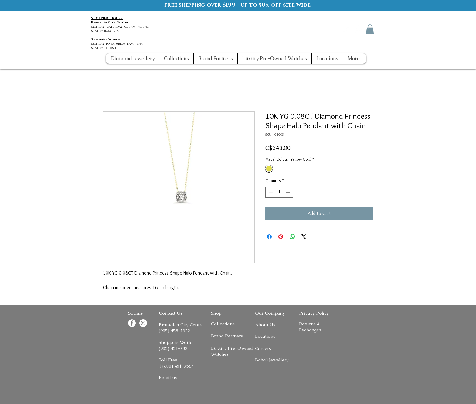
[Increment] (288, 192)
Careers (263, 348)
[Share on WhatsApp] (292, 236)
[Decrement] (270, 192)
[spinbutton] (279, 192)
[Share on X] (304, 236)
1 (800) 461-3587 (176, 366)
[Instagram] (358, 29)
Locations (265, 336)
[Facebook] (347, 29)
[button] (370, 29)
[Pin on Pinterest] (280, 236)
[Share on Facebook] (269, 236)
